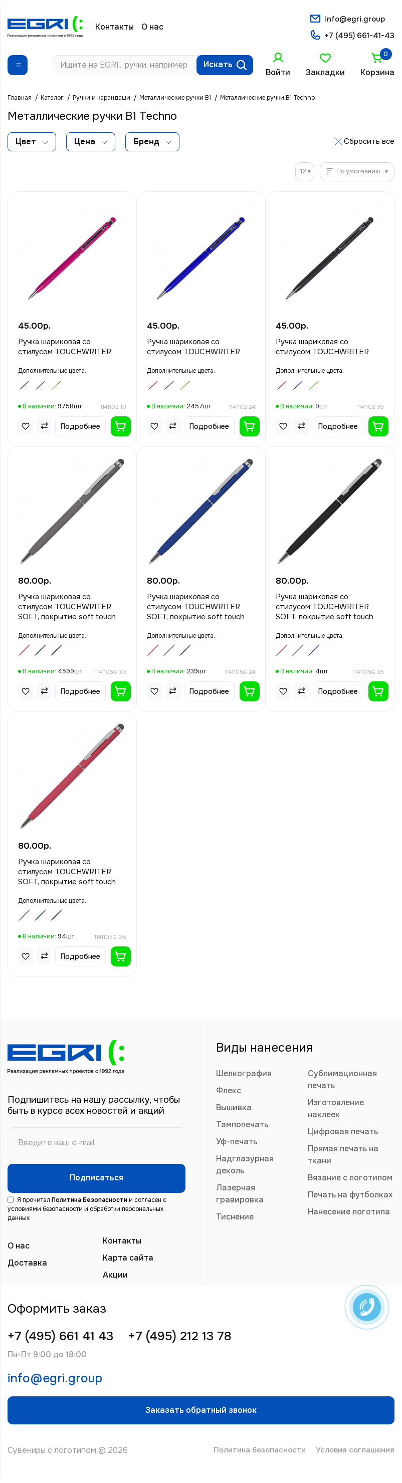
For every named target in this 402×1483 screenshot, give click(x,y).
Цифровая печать (343, 1133)
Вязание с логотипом (350, 1179)
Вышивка (234, 1109)
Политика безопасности (253, 1461)
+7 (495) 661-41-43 (358, 37)
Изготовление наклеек (336, 1110)
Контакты (114, 27)
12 (303, 173)
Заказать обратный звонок (201, 1419)
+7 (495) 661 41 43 (65, 1341)
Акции (115, 1279)
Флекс (228, 1092)
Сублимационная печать (342, 1081)
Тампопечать (242, 1126)
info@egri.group (354, 19)
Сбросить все (369, 142)
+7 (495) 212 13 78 (193, 1341)
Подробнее (80, 427)
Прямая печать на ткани (343, 1156)
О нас (152, 27)
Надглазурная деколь (245, 1166)
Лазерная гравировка (240, 1195)
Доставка (27, 1267)
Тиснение (235, 1218)
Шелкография (244, 1075)
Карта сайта (128, 1262)
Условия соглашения (353, 1461)
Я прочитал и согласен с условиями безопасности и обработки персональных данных (87, 1213)
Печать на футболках (350, 1196)
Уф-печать (236, 1143)
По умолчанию (358, 173)
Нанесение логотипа (349, 1213)
